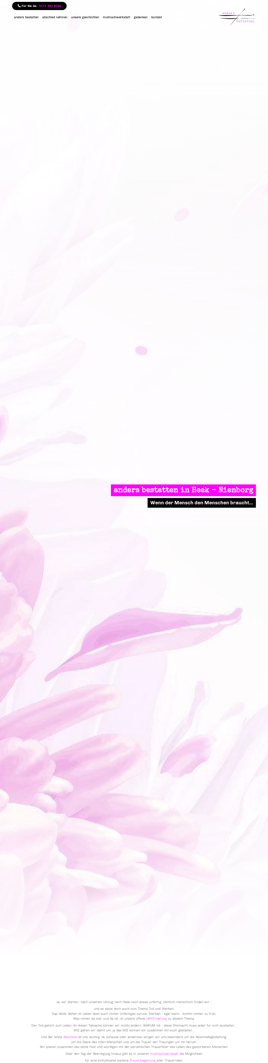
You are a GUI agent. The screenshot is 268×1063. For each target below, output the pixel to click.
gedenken (140, 17)
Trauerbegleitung (143, 1060)
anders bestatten (26, 17)
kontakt (156, 17)
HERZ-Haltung (156, 1018)
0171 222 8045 (50, 6)
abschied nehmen (54, 17)
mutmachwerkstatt (116, 17)
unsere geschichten (85, 17)
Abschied (70, 1037)
